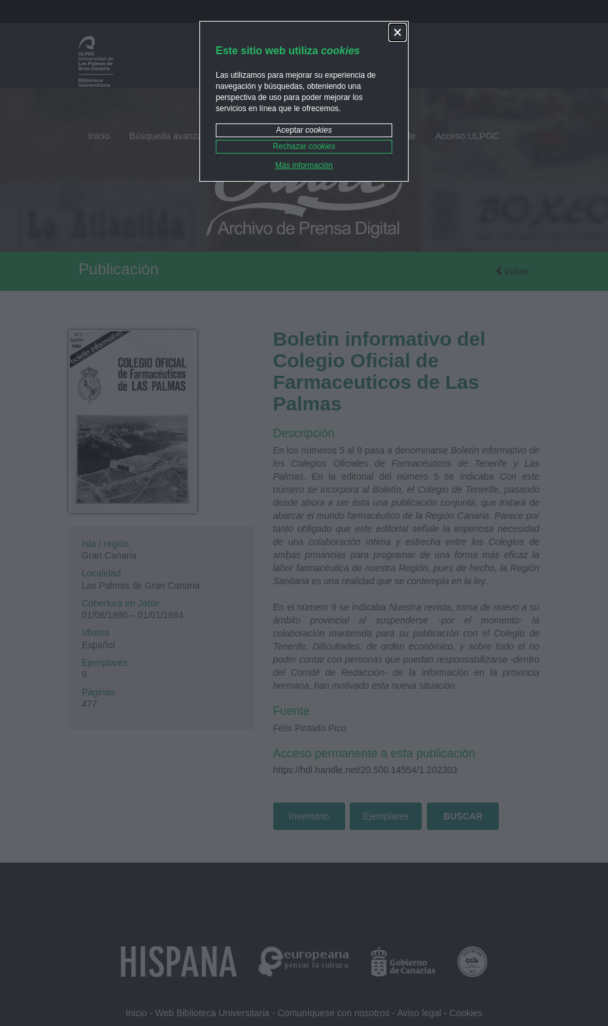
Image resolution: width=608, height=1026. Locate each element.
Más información (304, 165)
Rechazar (304, 146)
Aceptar (303, 130)
